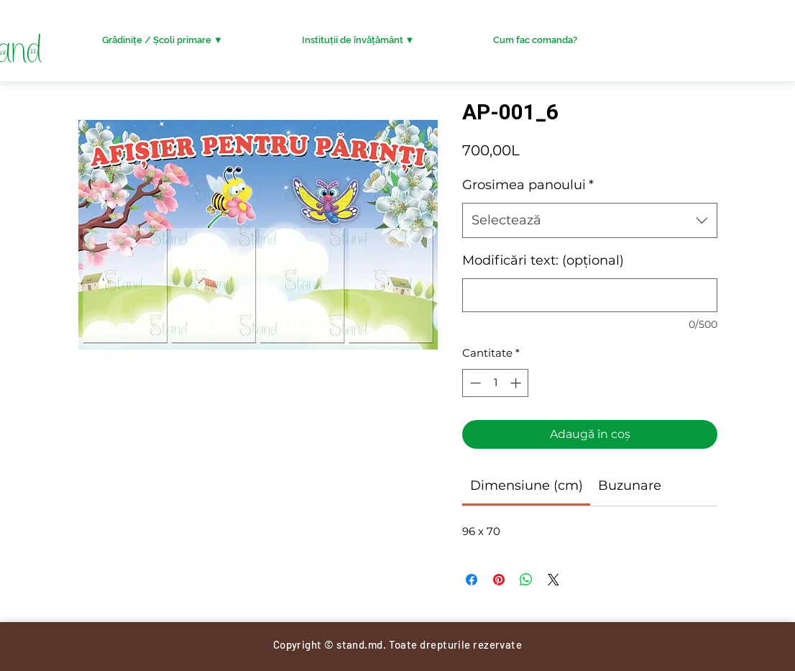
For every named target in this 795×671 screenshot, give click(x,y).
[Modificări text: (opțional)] (590, 295)
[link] (526, 485)
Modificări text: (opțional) (543, 260)
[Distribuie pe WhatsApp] (526, 579)
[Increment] (517, 383)
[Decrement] (474, 383)
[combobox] (589, 221)
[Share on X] (553, 579)
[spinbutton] (495, 383)
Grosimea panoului (528, 185)
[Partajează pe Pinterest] (498, 579)
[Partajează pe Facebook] (471, 579)
